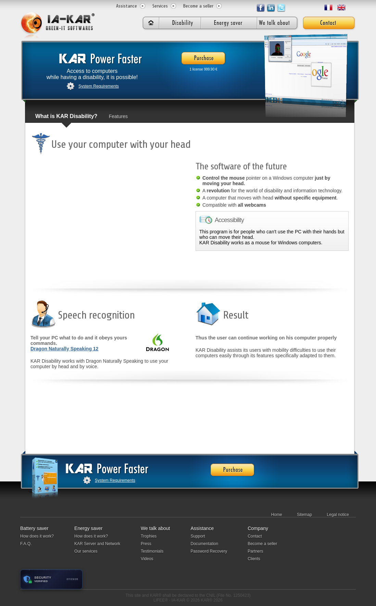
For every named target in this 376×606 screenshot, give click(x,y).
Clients (254, 558)
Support (197, 536)
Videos (147, 558)
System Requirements (98, 86)
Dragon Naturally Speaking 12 (64, 348)
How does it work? (37, 536)
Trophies (148, 536)
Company (258, 528)
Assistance (126, 6)
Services (160, 6)
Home (276, 514)
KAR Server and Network (97, 543)
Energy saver (88, 528)
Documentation (204, 543)
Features (118, 116)
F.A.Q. (26, 543)
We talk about (155, 528)
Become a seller (198, 6)
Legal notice (338, 514)
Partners (255, 551)
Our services (85, 551)
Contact (255, 536)
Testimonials (152, 551)
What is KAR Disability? (66, 116)
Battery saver (34, 528)
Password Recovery (208, 551)
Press (146, 543)
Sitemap (304, 514)
